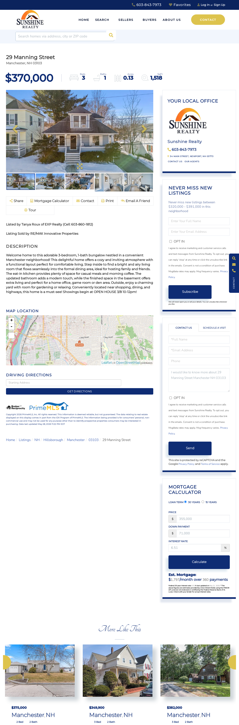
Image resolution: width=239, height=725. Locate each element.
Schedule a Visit (214, 327)
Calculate (190, 562)
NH (37, 433)
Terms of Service (210, 464)
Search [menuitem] (102, 20)
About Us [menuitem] (172, 20)
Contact (208, 20)
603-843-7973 (146, 5)
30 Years (192, 502)
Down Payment (179, 526)
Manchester (76, 433)
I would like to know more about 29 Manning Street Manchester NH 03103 (199, 380)
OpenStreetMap (128, 363)
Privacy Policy (186, 464)
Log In (205, 5)
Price (172, 512)
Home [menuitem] (84, 20)
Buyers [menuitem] (150, 20)
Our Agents (192, 161)
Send (190, 448)
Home (10, 433)
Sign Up (219, 5)
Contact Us (175, 161)
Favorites (180, 5)
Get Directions (138, 383)
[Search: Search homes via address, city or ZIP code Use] (64, 36)
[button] (109, 36)
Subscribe (190, 292)
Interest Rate (178, 541)
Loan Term (175, 502)
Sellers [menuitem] (125, 20)
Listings (25, 433)
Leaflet (107, 363)
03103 (94, 433)
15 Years (209, 502)
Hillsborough (53, 433)
